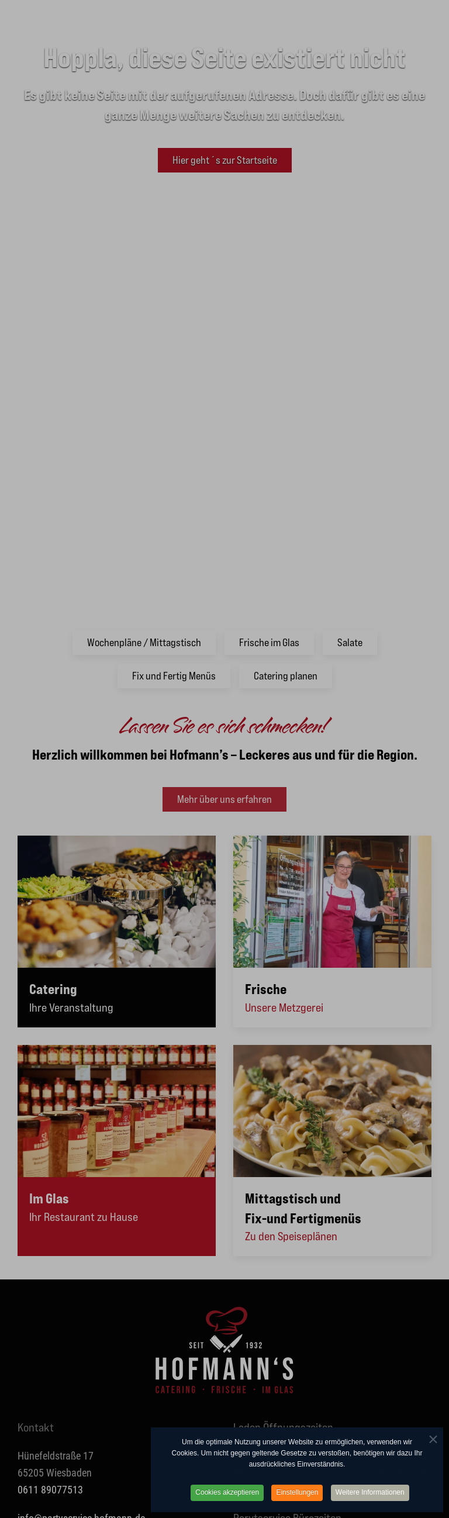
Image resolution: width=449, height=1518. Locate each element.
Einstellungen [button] (297, 1494)
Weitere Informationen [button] (370, 1494)
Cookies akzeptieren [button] (227, 1494)
